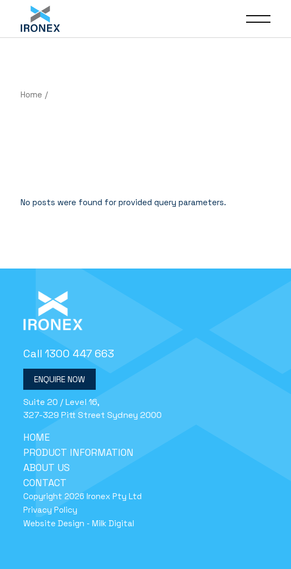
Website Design (53, 523)
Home (36, 437)
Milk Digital (113, 523)
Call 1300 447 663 (68, 353)
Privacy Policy (50, 510)
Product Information (78, 452)
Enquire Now (59, 379)
